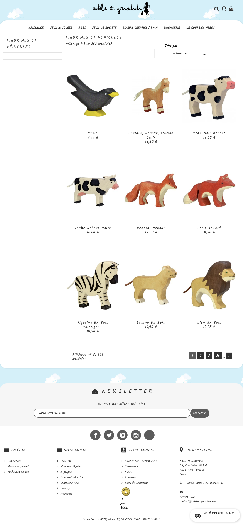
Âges (82, 28)
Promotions (14, 461)
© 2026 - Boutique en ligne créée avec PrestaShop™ (121, 519)
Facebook (95, 435)
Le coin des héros (200, 28)
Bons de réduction (136, 483)
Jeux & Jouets (61, 28)
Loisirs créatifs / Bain (140, 28)
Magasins (66, 493)
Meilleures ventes (18, 472)
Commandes (132, 466)
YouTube (122, 435)
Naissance (36, 28)
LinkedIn (149, 435)
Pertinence (189, 54)
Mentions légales (70, 466)
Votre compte (141, 450)
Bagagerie (172, 28)
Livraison (65, 461)
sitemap (65, 488)
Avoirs (128, 472)
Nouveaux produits (19, 466)
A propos (66, 472)
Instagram (136, 435)
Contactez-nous (69, 483)
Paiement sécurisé (71, 477)
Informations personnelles (141, 461)
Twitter (109, 435)
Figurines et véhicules (22, 44)
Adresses (130, 477)
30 (217, 355)
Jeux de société (104, 28)
